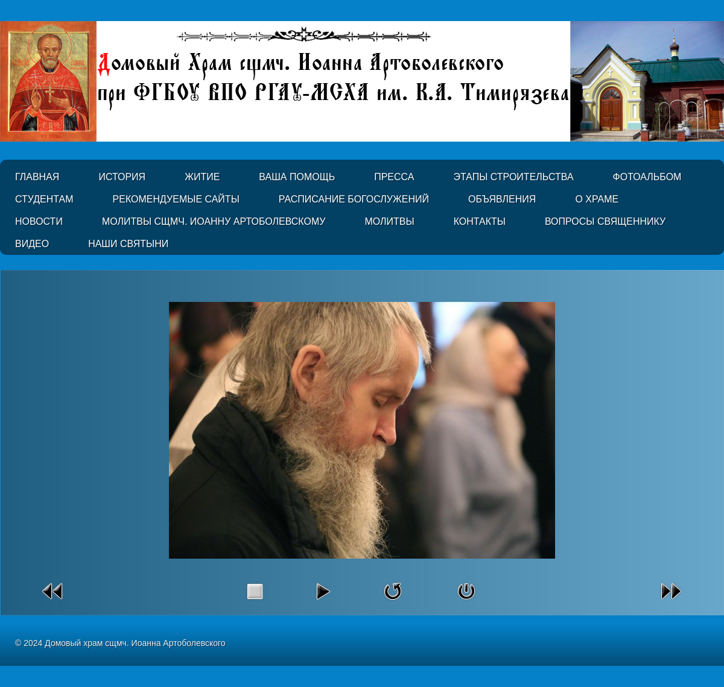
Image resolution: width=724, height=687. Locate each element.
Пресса (394, 177)
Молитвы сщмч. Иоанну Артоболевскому (214, 221)
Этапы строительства (513, 177)
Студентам (44, 199)
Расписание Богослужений (354, 199)
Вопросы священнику (605, 221)
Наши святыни (128, 244)
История (121, 177)
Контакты (480, 221)
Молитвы (389, 221)
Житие (202, 177)
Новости (39, 221)
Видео (32, 244)
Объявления (502, 199)
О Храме (596, 199)
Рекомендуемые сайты (176, 199)
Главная (37, 177)
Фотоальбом (647, 177)
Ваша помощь (297, 177)
